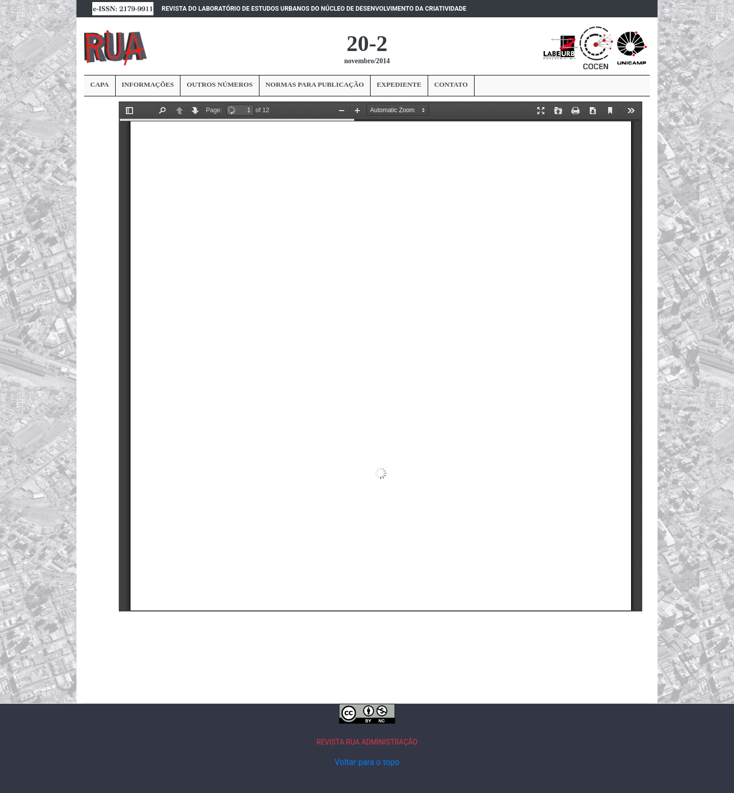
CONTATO (451, 84)
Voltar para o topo (366, 762)
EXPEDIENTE (399, 84)
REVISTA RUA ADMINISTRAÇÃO (367, 742)
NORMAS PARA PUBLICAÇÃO (315, 84)
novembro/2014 (367, 61)
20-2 (367, 43)
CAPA (99, 84)
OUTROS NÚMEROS (219, 84)
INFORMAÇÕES (148, 84)
